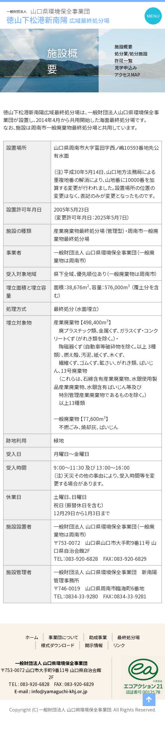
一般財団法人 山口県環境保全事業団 (48, 8)
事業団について (64, 637)
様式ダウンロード (57, 645)
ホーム (31, 637)
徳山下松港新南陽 (57, 19)
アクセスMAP (127, 74)
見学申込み (126, 67)
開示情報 (94, 645)
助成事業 (98, 637)
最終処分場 (128, 637)
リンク (119, 645)
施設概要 (123, 46)
